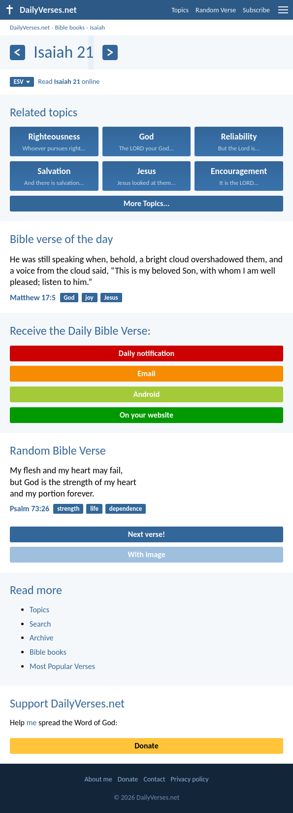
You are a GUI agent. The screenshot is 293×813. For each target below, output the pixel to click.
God (69, 297)
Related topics (43, 112)
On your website (146, 415)
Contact (154, 779)
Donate (146, 745)
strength (68, 508)
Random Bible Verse (58, 450)
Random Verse (215, 10)
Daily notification (146, 353)
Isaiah (97, 27)
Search (40, 624)
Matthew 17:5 (33, 297)
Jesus (111, 297)
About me (98, 779)
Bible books (70, 27)
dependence (125, 508)
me (32, 722)
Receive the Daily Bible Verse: (80, 330)
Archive (41, 637)
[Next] (110, 52)
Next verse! (146, 534)
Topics (180, 10)
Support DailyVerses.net (67, 703)
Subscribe (256, 10)
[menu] (283, 13)
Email (146, 373)
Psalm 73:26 (29, 508)
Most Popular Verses (62, 666)
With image (146, 554)
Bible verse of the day (61, 239)
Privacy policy (190, 779)
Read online (68, 81)
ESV (22, 81)
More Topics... (146, 203)
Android (146, 394)
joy (89, 297)
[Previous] (17, 52)
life (94, 508)
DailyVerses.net (30, 27)
